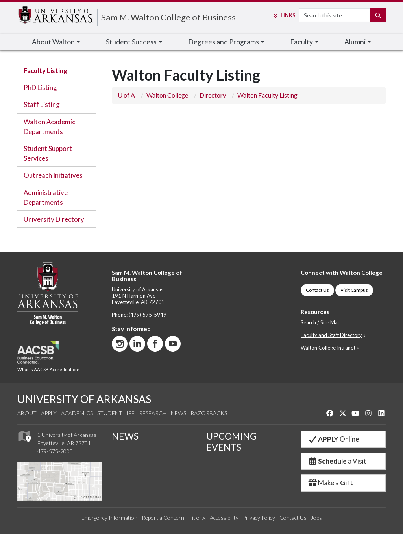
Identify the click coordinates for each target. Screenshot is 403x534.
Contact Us (317, 290)
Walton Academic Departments (49, 127)
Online (333, 439)
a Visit (336, 461)
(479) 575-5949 (147, 314)
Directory (213, 95)
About (27, 413)
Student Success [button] (131, 42)
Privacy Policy (259, 517)
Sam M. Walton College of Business (168, 17)
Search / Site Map (321, 322)
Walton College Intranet (328, 347)
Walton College (167, 95)
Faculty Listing (45, 70)
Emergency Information (109, 517)
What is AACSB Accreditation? (48, 369)
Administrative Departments (46, 197)
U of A (126, 95)
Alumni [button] (355, 42)
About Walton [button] (53, 42)
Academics (77, 413)
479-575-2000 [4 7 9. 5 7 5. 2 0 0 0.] (55, 451)
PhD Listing (40, 87)
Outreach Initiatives (53, 175)
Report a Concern (163, 517)
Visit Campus (354, 290)
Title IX (197, 517)
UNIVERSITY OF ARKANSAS (84, 398)
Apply (49, 413)
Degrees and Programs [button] (223, 42)
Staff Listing (42, 104)
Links (283, 15)
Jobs (316, 517)
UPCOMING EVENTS (231, 442)
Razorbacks (208, 413)
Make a (330, 483)
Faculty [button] (301, 42)
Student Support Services (48, 153)
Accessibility (224, 517)
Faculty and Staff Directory (331, 335)
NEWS (125, 436)
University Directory (54, 219)
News (178, 413)
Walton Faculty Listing (267, 95)
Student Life (116, 413)
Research (152, 413)
